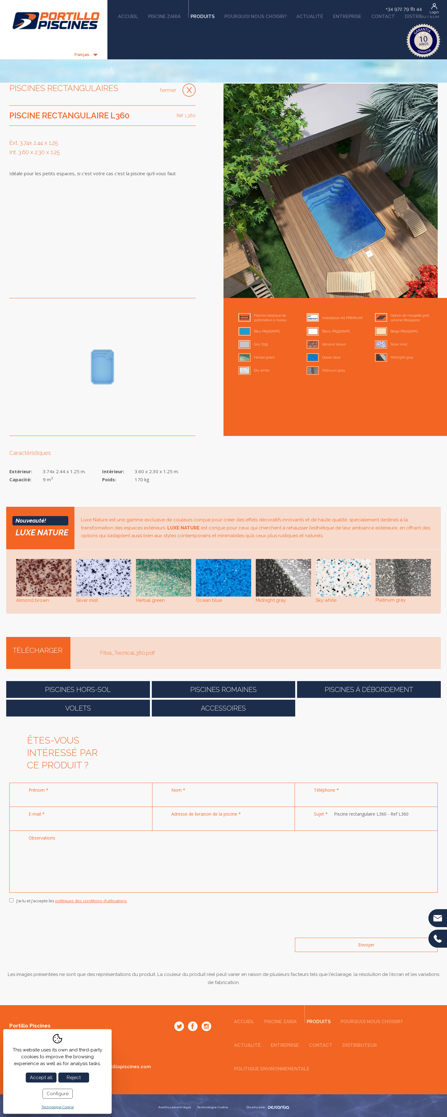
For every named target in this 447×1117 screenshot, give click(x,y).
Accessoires (223, 708)
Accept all (41, 1077)
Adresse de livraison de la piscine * (206, 814)
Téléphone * (326, 790)
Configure (58, 1093)
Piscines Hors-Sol (78, 689)
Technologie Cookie (212, 1107)
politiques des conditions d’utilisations (91, 901)
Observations (42, 838)
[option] (331, 191)
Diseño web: (267, 1107)
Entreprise (347, 16)
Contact (383, 16)
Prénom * (38, 790)
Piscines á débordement (369, 689)
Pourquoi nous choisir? (255, 16)
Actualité (309, 16)
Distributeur (422, 16)
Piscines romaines (223, 689)
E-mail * (37, 814)
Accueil (128, 16)
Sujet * (321, 814)
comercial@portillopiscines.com (113, 1066)
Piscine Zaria (164, 16)
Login (434, 12)
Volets (78, 708)
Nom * (178, 790)
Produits (201, 14)
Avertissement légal (174, 1107)
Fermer (168, 90)
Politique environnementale (271, 1069)
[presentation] (56, 921)
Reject (74, 1077)
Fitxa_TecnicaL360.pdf (127, 653)
